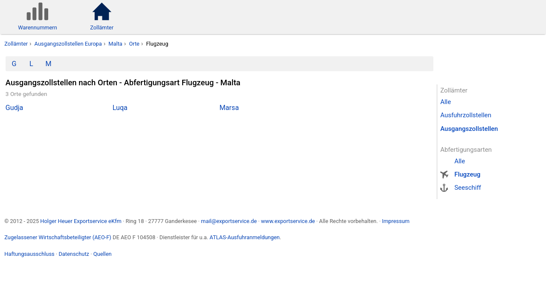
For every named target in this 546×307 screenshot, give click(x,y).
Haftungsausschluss (29, 254)
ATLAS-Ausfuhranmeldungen (244, 237)
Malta (115, 44)
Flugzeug (467, 174)
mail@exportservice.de (229, 221)
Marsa (229, 108)
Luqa (120, 108)
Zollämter (16, 44)
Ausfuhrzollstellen (465, 115)
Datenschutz (73, 254)
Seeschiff (467, 187)
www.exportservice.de (288, 221)
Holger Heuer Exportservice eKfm (80, 221)
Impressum (396, 221)
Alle (445, 102)
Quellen (102, 254)
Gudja (14, 108)
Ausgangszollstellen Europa (68, 44)
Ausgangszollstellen (469, 129)
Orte (134, 44)
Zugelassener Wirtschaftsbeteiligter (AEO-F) (57, 237)
